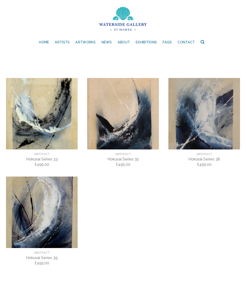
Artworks (85, 42)
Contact (186, 42)
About (124, 42)
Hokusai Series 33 (42, 159)
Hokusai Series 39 (42, 257)
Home (44, 42)
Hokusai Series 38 (204, 159)
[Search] (202, 42)
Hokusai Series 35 (123, 159)
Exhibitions (146, 42)
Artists (62, 42)
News (107, 42)
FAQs (167, 42)
